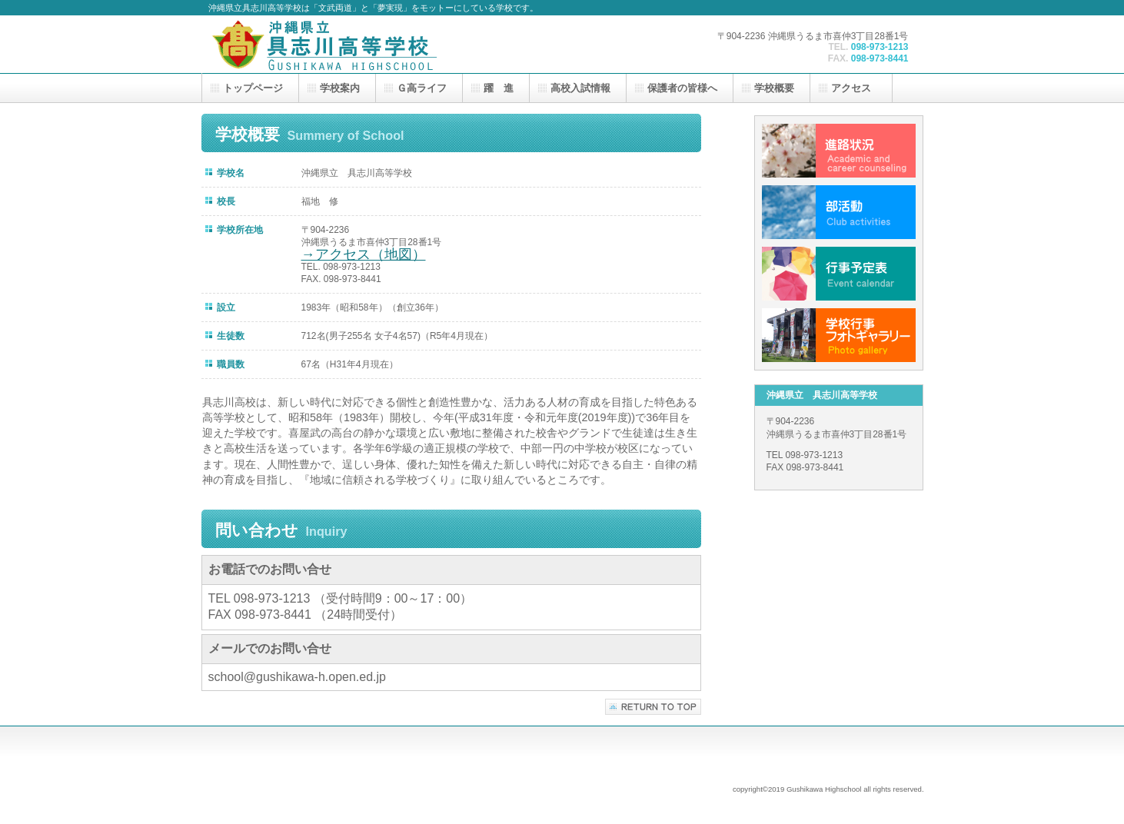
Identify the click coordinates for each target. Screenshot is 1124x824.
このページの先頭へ (653, 707)
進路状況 (839, 151)
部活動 (839, 212)
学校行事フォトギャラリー (839, 335)
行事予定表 (839, 274)
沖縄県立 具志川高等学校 (362, 44)
